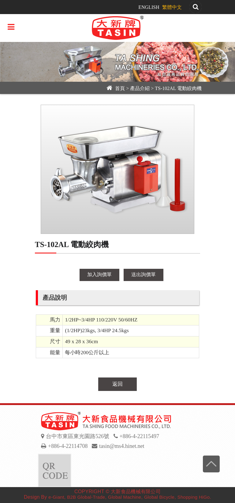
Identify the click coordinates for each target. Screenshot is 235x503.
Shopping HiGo (193, 497)
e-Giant (56, 497)
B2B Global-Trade (86, 497)
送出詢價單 (143, 274)
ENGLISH (148, 7)
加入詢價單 (99, 274)
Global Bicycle (159, 497)
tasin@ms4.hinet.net (121, 446)
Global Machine (124, 497)
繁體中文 (172, 7)
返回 (117, 384)
